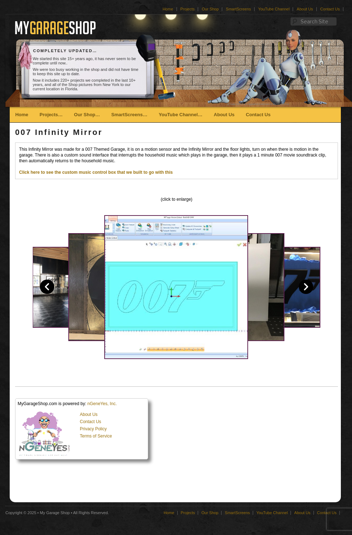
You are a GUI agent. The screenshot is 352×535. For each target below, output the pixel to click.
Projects (187, 9)
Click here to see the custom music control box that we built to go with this (96, 172)
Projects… (51, 114)
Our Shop (210, 9)
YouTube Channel (273, 9)
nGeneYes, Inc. (102, 403)
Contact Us (330, 9)
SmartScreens (238, 9)
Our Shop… (87, 114)
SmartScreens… (129, 114)
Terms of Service (96, 436)
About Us (305, 9)
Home (168, 9)
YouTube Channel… (180, 114)
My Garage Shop (55, 513)
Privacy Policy (93, 428)
